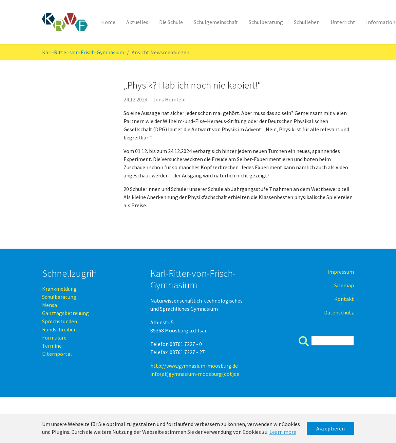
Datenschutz (339, 312)
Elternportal (57, 353)
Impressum (340, 271)
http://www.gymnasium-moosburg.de (194, 365)
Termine (52, 345)
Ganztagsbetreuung (65, 313)
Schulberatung (59, 296)
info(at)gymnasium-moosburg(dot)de (194, 373)
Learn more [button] (282, 431)
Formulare (54, 337)
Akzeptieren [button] (330, 428)
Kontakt (344, 298)
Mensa (49, 305)
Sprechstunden (59, 321)
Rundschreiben (59, 329)
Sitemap (344, 285)
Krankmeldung (59, 288)
